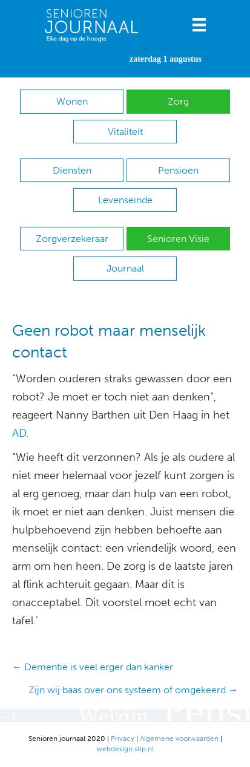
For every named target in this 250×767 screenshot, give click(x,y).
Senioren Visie (178, 238)
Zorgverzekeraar (72, 238)
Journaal (125, 268)
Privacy (122, 738)
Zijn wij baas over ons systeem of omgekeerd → (133, 690)
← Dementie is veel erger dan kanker (92, 667)
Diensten (72, 170)
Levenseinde (125, 200)
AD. (20, 433)
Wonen (72, 101)
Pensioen (178, 170)
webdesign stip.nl (125, 749)
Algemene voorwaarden (179, 738)
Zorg (178, 101)
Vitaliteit (125, 131)
